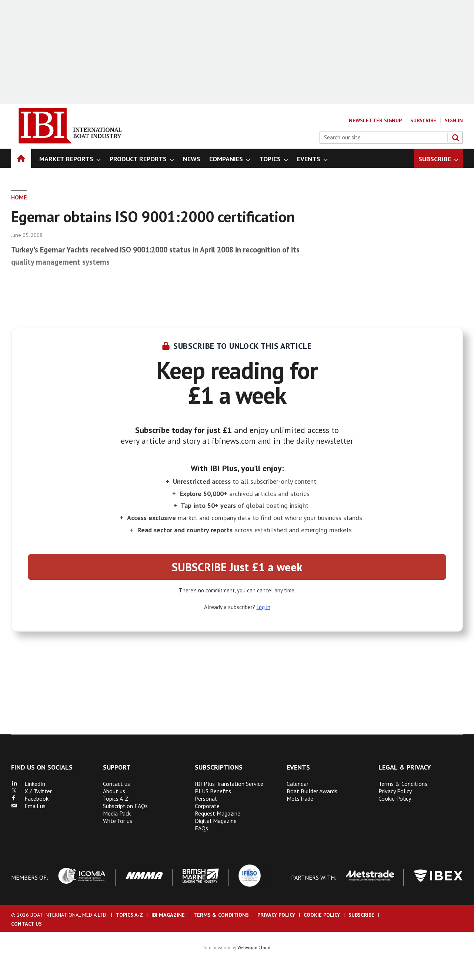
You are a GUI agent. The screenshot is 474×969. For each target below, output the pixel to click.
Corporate (207, 806)
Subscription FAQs (125, 806)
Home (19, 197)
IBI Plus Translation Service (229, 783)
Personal (206, 798)
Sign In (454, 120)
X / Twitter (31, 791)
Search (455, 137)
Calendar (297, 783)
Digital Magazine (216, 820)
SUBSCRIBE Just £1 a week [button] (237, 567)
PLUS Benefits (213, 791)
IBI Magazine (168, 915)
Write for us (117, 820)
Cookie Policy (394, 798)
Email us (28, 806)
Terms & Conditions (402, 783)
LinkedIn (28, 783)
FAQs (201, 828)
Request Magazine (217, 813)
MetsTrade (300, 798)
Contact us (116, 783)
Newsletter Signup (375, 120)
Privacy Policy (395, 791)
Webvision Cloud (253, 947)
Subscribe (423, 120)
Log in (263, 607)
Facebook (30, 798)
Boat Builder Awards (312, 791)
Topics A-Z (115, 798)
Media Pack (117, 813)
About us (114, 791)
